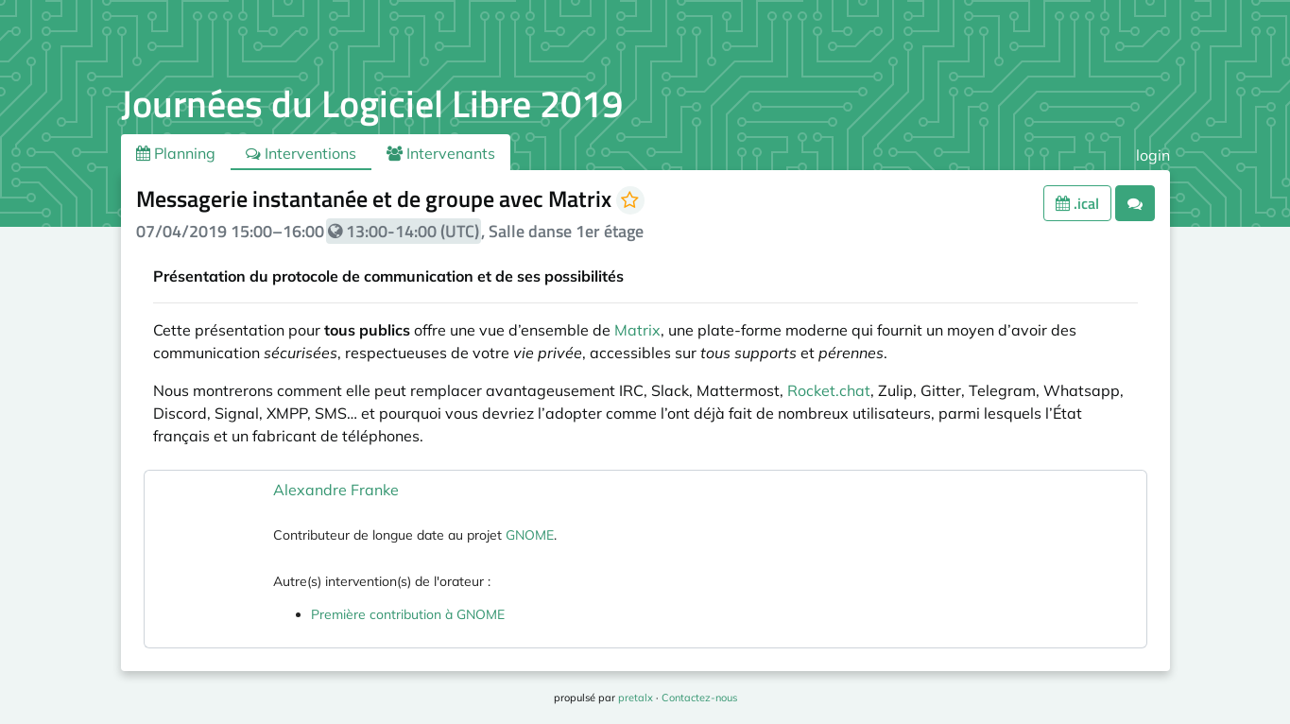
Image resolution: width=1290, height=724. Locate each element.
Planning (175, 153)
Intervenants (441, 153)
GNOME (530, 534)
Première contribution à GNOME (408, 614)
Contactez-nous (699, 697)
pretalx (635, 697)
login (1153, 155)
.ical (1077, 203)
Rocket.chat (828, 390)
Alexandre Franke (336, 489)
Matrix (637, 329)
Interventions (301, 153)
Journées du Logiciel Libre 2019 (372, 103)
